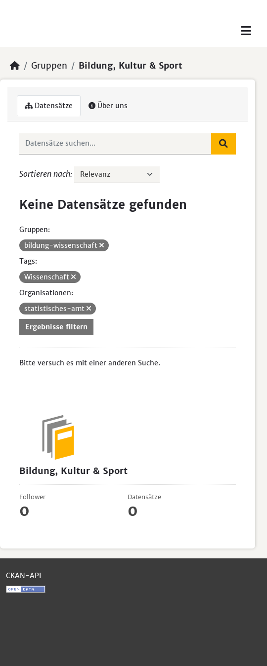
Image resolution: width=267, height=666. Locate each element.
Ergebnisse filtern (56, 326)
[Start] (15, 65)
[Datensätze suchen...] (115, 143)
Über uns (108, 105)
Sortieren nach (44, 174)
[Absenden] (223, 143)
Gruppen (49, 65)
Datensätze (49, 105)
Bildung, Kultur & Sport (130, 65)
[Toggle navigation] (246, 31)
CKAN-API (23, 575)
